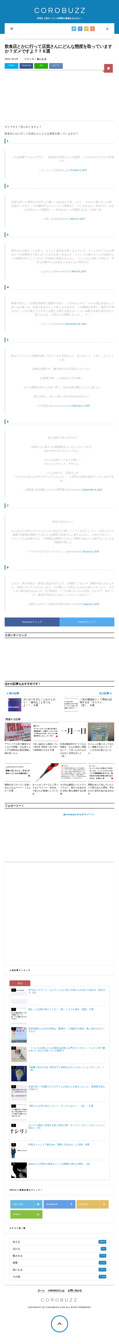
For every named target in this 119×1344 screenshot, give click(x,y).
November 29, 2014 (76, 324)
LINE (41, 65)
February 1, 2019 (81, 405)
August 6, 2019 (91, 604)
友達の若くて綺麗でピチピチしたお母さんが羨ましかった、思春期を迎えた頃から (66, 1088)
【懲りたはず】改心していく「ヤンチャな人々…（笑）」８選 (60, 1105)
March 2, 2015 (77, 218)
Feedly (27, 1214)
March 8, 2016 (78, 271)
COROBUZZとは (56, 1290)
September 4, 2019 (92, 489)
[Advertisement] (59, 97)
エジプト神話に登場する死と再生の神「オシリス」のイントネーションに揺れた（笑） (66, 1126)
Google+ (94, 1204)
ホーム (41, 1290)
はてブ (56, 65)
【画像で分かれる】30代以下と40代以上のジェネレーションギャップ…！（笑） (66, 1068)
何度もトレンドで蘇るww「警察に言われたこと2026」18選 (58, 1144)
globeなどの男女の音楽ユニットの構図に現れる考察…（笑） (60, 1163)
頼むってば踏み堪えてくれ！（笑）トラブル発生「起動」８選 (60, 1009)
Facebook (26, 65)
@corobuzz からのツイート (78, 814)
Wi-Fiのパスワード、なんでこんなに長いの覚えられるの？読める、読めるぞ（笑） (66, 991)
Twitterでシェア (87, 621)
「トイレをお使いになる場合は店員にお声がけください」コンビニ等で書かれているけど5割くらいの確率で (66, 1049)
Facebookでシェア (32, 621)
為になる (42, 59)
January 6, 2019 (90, 551)
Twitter (11, 65)
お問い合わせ (74, 1290)
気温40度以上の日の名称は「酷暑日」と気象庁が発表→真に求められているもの (66, 1030)
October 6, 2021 (78, 170)
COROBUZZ (60, 11)
